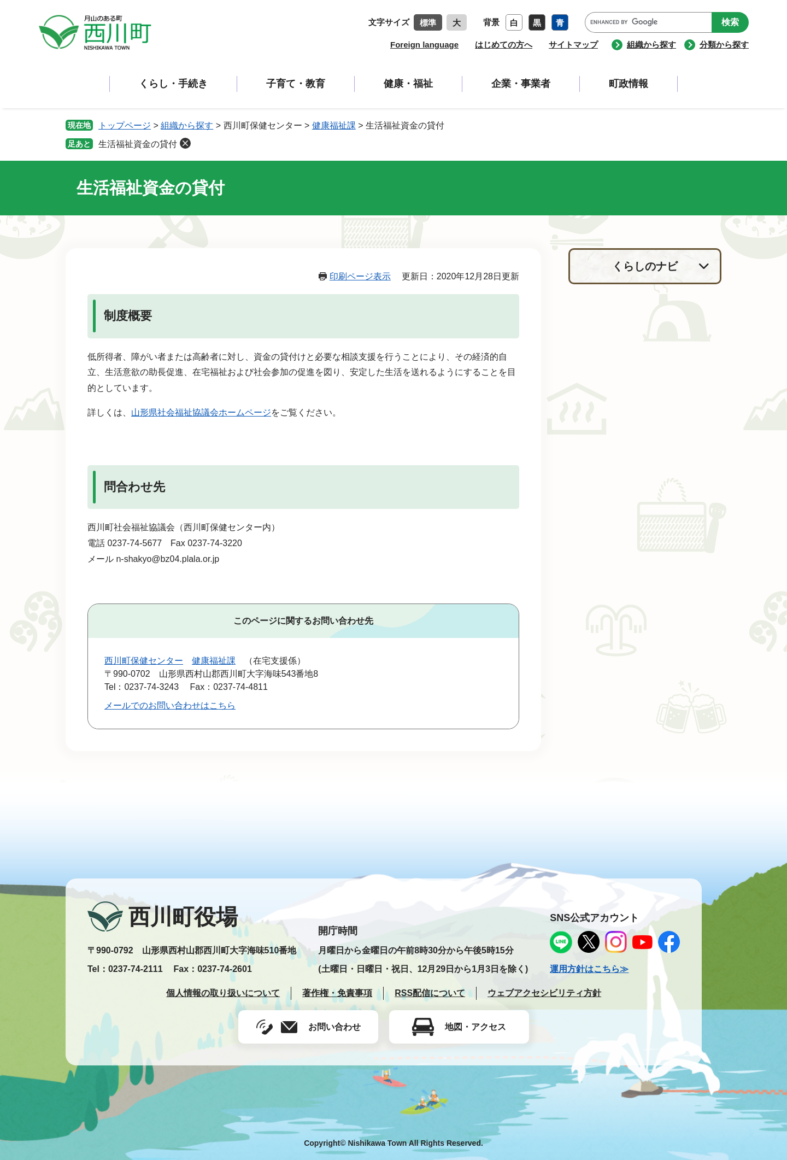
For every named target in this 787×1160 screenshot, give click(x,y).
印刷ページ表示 (360, 276)
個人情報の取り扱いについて (223, 993)
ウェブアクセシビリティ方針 (544, 993)
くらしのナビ (645, 266)
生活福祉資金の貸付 (137, 144)
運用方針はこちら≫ (589, 969)
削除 (185, 143)
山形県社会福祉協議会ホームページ (201, 412)
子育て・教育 (295, 83)
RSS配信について (430, 993)
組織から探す (651, 44)
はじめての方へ (503, 44)
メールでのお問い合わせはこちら (170, 705)
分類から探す (724, 44)
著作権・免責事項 (337, 993)
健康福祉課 (334, 125)
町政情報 (628, 83)
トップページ (124, 125)
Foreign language (424, 44)
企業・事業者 (520, 83)
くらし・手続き (173, 83)
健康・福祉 (408, 83)
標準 (428, 22)
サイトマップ (573, 44)
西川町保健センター (143, 660)
